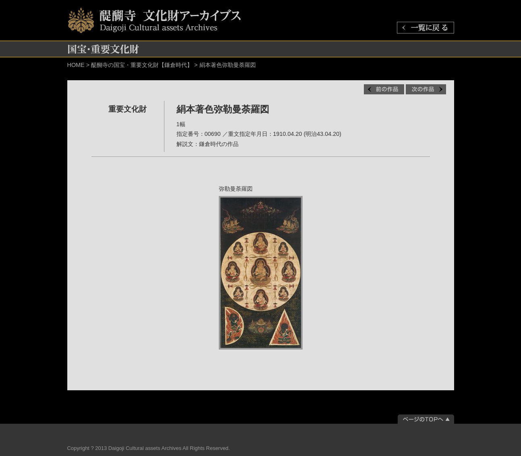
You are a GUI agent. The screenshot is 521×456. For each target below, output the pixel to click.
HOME (76, 65)
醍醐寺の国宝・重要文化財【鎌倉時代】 (142, 65)
